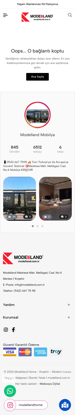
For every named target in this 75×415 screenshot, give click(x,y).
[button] (32, 226)
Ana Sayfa (37, 76)
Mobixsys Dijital (50, 384)
